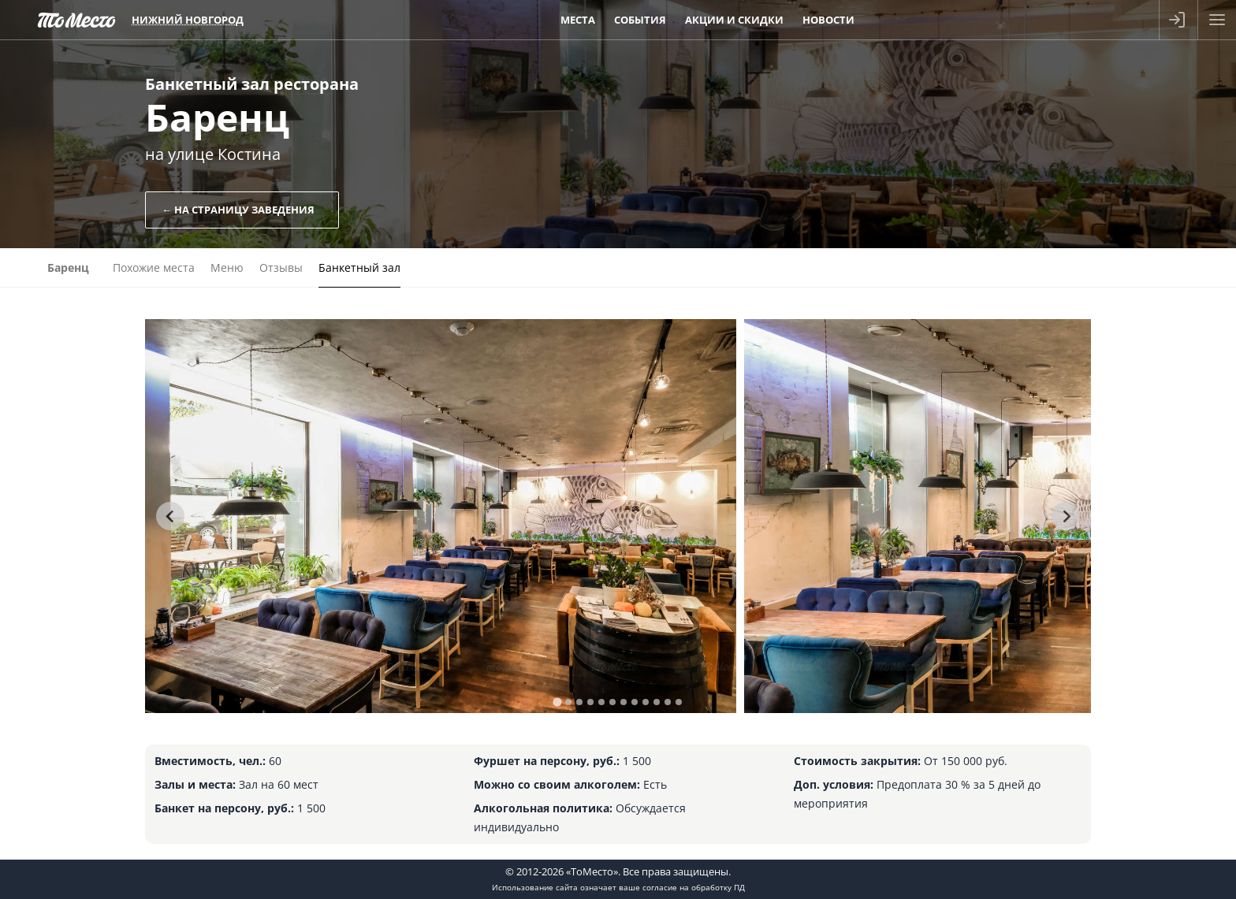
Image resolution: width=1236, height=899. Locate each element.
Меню (227, 267)
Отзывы (281, 267)
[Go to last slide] (170, 516)
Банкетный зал (359, 267)
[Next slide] (1066, 516)
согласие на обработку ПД (693, 887)
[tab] (557, 701)
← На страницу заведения (238, 209)
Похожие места (154, 267)
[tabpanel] (440, 516)
